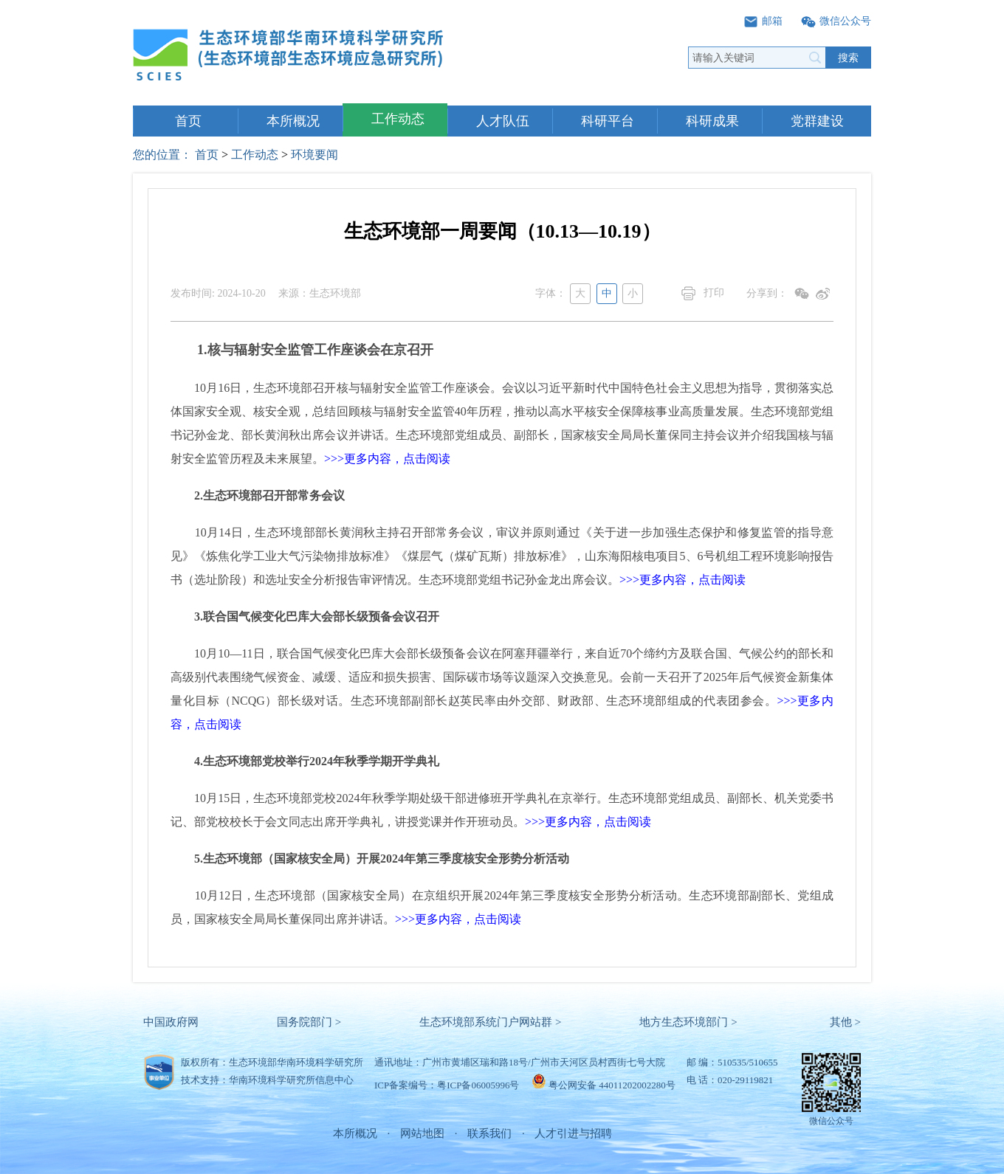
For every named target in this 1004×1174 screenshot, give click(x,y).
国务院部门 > (309, 1022)
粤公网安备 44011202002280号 (612, 1085)
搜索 (848, 57)
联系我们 (489, 1133)
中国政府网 (171, 1022)
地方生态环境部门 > (688, 1022)
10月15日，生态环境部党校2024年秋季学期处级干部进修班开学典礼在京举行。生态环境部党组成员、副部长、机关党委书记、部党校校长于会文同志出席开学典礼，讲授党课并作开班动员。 (502, 810)
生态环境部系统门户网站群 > (490, 1022)
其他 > (845, 1022)
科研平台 (607, 121)
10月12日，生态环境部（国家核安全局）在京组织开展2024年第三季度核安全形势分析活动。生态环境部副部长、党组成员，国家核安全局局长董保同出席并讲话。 (502, 907)
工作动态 (397, 118)
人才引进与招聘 (573, 1133)
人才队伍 (502, 121)
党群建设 (817, 121)
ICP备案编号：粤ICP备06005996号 (446, 1085)
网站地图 (422, 1133)
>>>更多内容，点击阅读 (387, 458)
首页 (188, 121)
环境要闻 (314, 154)
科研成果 (712, 121)
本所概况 (293, 121)
